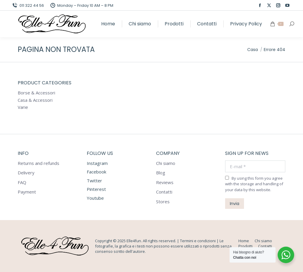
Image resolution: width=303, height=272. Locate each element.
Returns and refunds (38, 163)
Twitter (94, 180)
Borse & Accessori (36, 93)
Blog (160, 173)
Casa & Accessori (35, 100)
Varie (23, 107)
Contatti (164, 192)
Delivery (26, 173)
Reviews (164, 182)
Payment (27, 192)
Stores (163, 201)
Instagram (97, 163)
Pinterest (96, 189)
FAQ (22, 182)
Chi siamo (165, 163)
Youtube (95, 198)
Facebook (96, 172)
